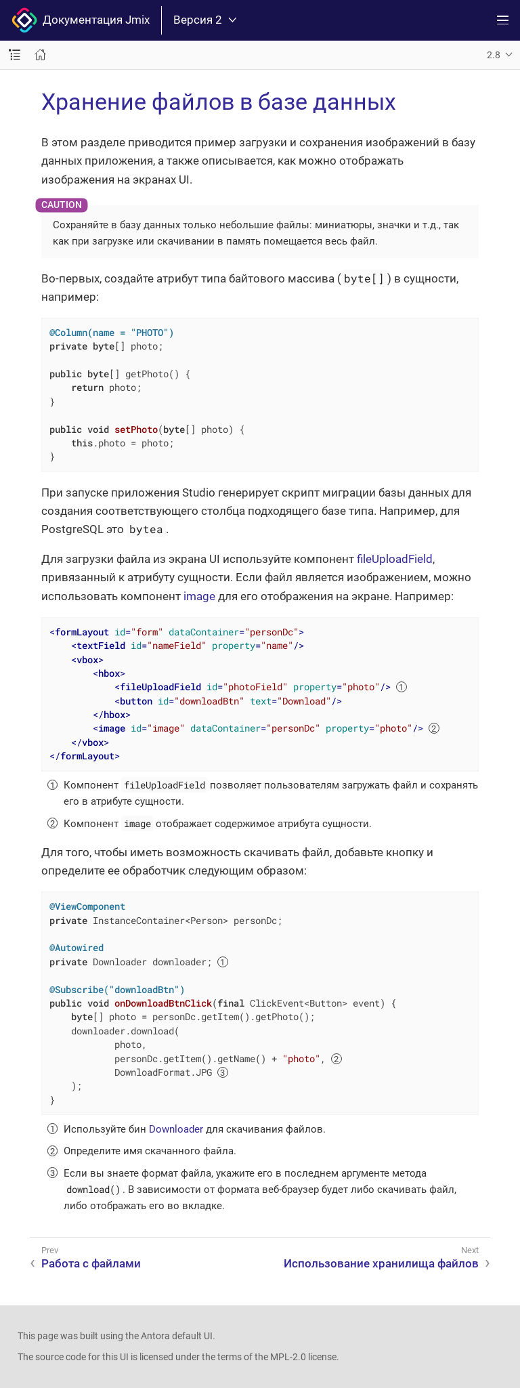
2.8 (493, 54)
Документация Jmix (81, 20)
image (199, 596)
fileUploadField (395, 559)
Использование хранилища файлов (381, 1263)
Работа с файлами (91, 1263)
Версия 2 (204, 20)
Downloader (176, 1129)
